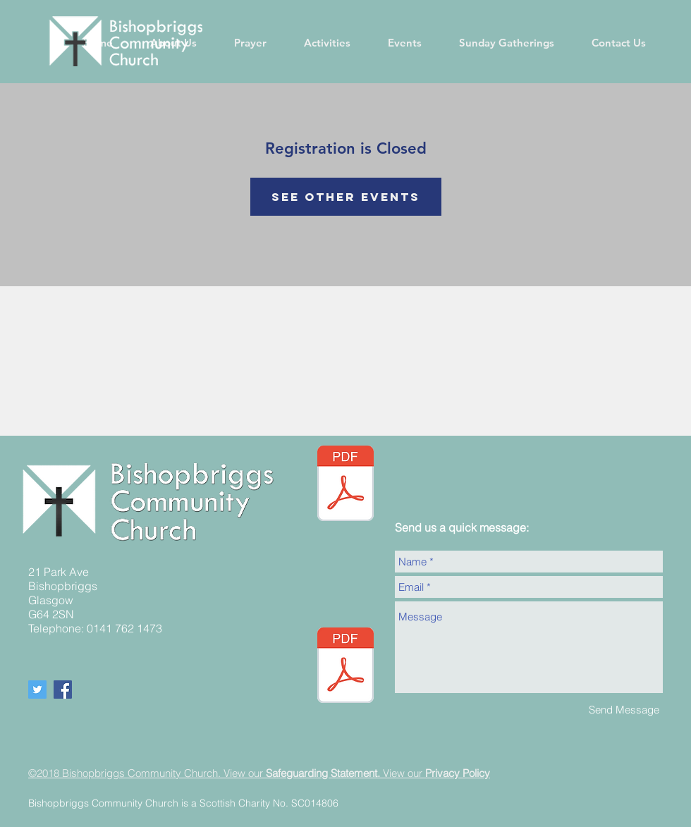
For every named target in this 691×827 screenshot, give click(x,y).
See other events (345, 197)
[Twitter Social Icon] (37, 689)
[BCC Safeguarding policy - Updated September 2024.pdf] (345, 667)
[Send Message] (624, 710)
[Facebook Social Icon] (63, 689)
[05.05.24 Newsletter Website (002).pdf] (345, 485)
